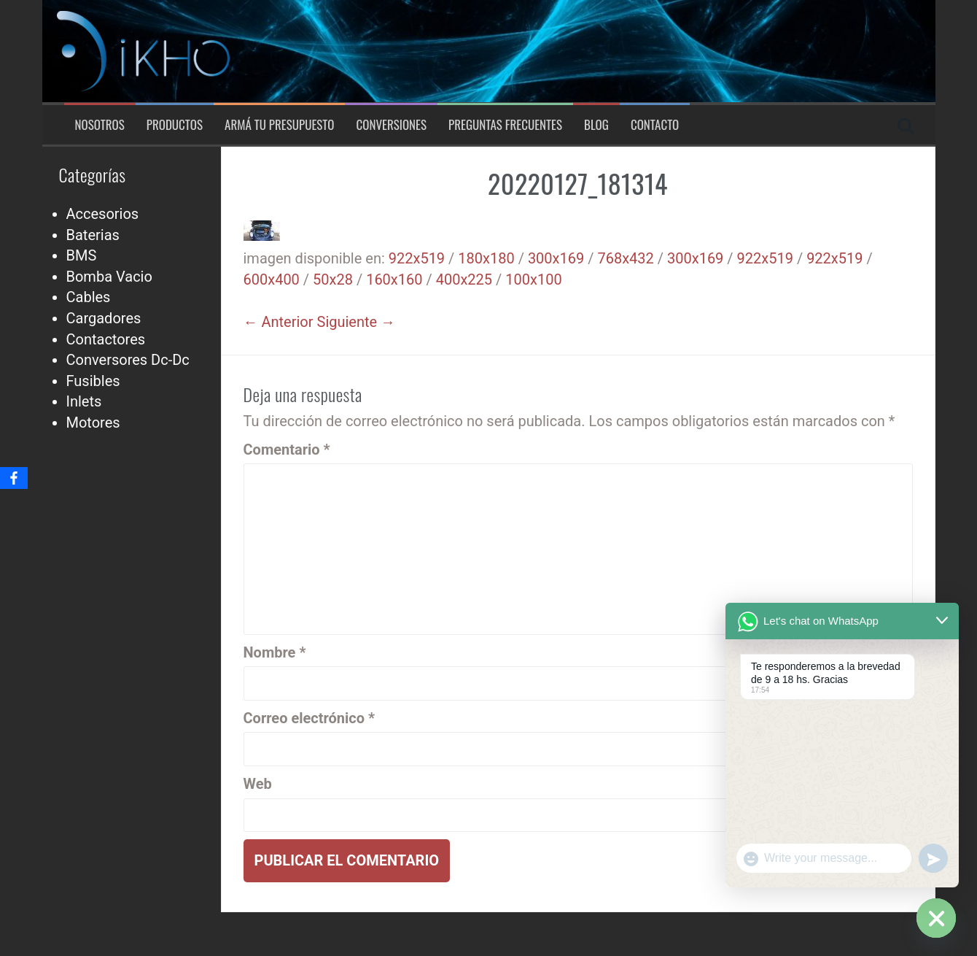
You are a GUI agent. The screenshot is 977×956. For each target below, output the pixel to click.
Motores (93, 422)
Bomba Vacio (109, 276)
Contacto (655, 125)
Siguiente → (356, 322)
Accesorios (102, 214)
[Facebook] (14, 478)
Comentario (287, 449)
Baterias (93, 235)
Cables (88, 297)
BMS (81, 255)
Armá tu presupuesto (279, 125)
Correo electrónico (309, 718)
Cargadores (103, 318)
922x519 (417, 258)
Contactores (106, 339)
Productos (175, 125)
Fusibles (93, 381)
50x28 (333, 279)
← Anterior (279, 322)
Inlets (84, 401)
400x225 (464, 279)
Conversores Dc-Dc (128, 360)
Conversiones (391, 125)
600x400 (272, 279)
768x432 (625, 258)
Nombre (275, 652)
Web (258, 784)
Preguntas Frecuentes (505, 125)
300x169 (556, 258)
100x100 (533, 279)
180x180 (486, 258)
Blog (596, 125)
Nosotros (100, 125)
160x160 (394, 279)
